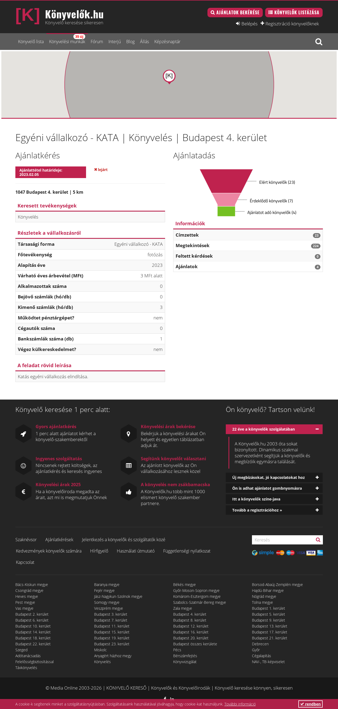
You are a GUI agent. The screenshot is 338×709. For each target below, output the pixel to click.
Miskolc (100, 649)
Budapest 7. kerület (110, 620)
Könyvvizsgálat (185, 661)
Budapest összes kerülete (195, 643)
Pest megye (25, 602)
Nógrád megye (264, 596)
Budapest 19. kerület (111, 637)
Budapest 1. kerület (268, 608)
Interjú (114, 42)
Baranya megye (107, 584)
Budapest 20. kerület (191, 637)
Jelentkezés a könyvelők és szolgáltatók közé (123, 540)
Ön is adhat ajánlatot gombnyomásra (267, 488)
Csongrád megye (29, 590)
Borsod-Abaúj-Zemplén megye (277, 584)
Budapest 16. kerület (191, 632)
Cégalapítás (261, 655)
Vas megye (24, 608)
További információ (240, 704)
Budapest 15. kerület (111, 632)
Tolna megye (262, 602)
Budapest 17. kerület (269, 632)
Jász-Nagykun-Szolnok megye (118, 596)
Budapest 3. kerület (110, 614)
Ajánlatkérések (59, 540)
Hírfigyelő (99, 551)
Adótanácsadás (28, 655)
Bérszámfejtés (185, 655)
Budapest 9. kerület (268, 620)
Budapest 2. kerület (32, 614)
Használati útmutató (136, 551)
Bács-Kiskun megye (31, 584)
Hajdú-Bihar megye (268, 590)
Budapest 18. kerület (33, 637)
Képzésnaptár (167, 42)
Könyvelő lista (31, 42)
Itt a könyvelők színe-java (256, 499)
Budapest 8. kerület (189, 620)
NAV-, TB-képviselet (268, 661)
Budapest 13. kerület (269, 626)
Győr (256, 649)
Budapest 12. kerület (191, 626)
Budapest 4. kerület (189, 614)
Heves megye (26, 596)
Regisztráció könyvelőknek (292, 23)
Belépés (249, 23)
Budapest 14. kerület (33, 632)
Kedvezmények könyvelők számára (48, 551)
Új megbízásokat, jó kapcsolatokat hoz (268, 477)
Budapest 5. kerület (268, 614)
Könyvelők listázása (296, 12)
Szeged (21, 649)
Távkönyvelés (26, 667)
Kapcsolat (25, 562)
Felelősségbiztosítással (34, 661)
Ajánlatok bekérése (238, 12)
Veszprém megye (108, 608)
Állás (144, 42)
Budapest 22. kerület (33, 643)
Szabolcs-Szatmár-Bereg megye (199, 602)
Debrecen (260, 643)
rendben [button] (310, 704)
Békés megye (184, 584)
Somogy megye (107, 602)
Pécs (177, 649)
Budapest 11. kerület (111, 626)
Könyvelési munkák (67, 39)
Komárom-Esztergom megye (197, 596)
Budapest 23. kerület (111, 643)
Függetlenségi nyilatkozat (186, 551)
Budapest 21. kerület (269, 637)
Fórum (97, 42)
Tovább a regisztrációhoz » (257, 510)
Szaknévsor (26, 540)
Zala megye (182, 608)
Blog (130, 42)
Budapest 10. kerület (33, 626)
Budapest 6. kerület (32, 620)
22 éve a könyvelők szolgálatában (263, 429)
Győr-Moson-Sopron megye (196, 590)
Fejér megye (104, 590)
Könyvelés (102, 661)
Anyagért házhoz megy (112, 655)
